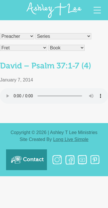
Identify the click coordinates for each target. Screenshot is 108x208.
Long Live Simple (70, 139)
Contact (27, 160)
